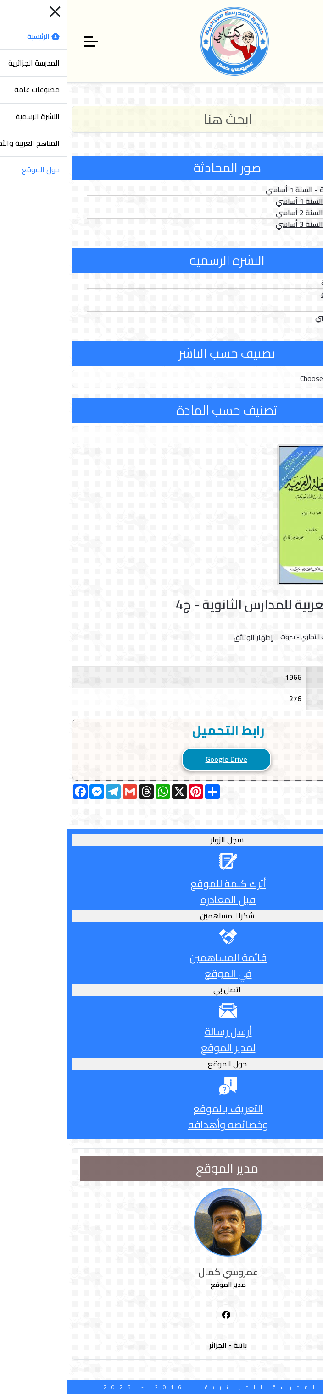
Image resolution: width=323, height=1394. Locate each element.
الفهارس (286, 305)
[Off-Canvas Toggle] (24, 41)
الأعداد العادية (277, 283)
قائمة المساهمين (161, 957)
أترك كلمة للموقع (162, 883)
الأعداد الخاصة (277, 294)
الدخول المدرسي (274, 317)
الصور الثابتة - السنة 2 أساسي (254, 212)
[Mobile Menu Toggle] (310, 41)
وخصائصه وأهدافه (161, 1124)
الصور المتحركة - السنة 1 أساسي (249, 190)
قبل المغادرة (161, 899)
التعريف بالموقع (161, 1108)
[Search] (161, 119)
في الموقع (161, 973)
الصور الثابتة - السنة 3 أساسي (254, 224)
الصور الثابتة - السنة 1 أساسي (254, 201)
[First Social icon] (159, 1315)
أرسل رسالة (161, 1031)
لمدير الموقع (161, 1047)
